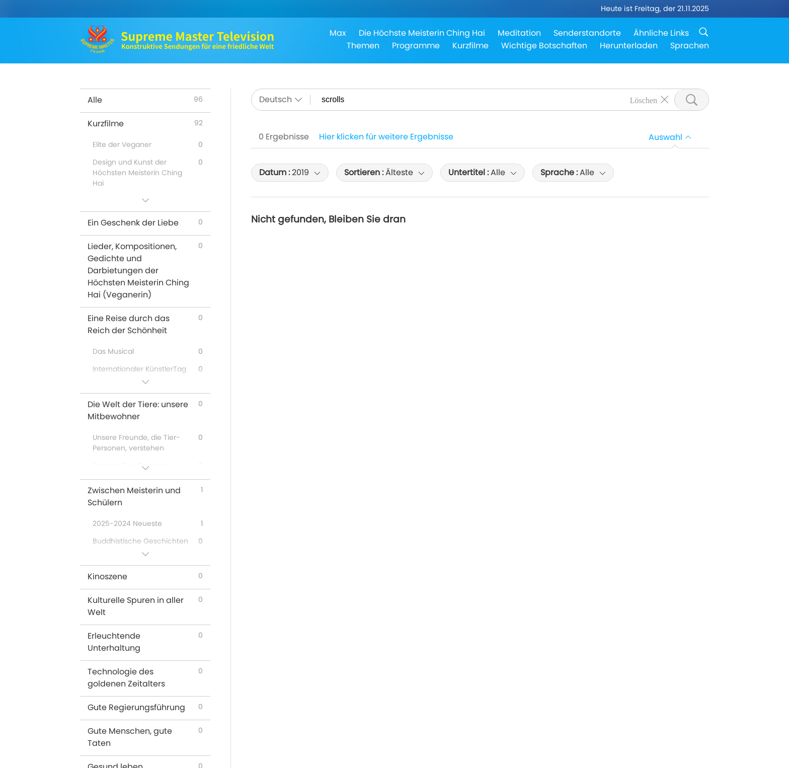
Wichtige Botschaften (544, 45)
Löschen (643, 100)
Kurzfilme (470, 45)
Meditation (519, 33)
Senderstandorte (587, 33)
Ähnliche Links (661, 33)
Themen (363, 45)
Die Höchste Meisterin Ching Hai (422, 33)
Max (338, 33)
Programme (416, 45)
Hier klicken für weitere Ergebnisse (386, 136)
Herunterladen (629, 45)
